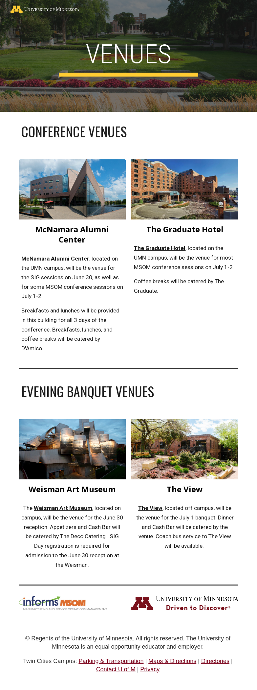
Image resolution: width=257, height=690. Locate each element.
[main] (128, 56)
